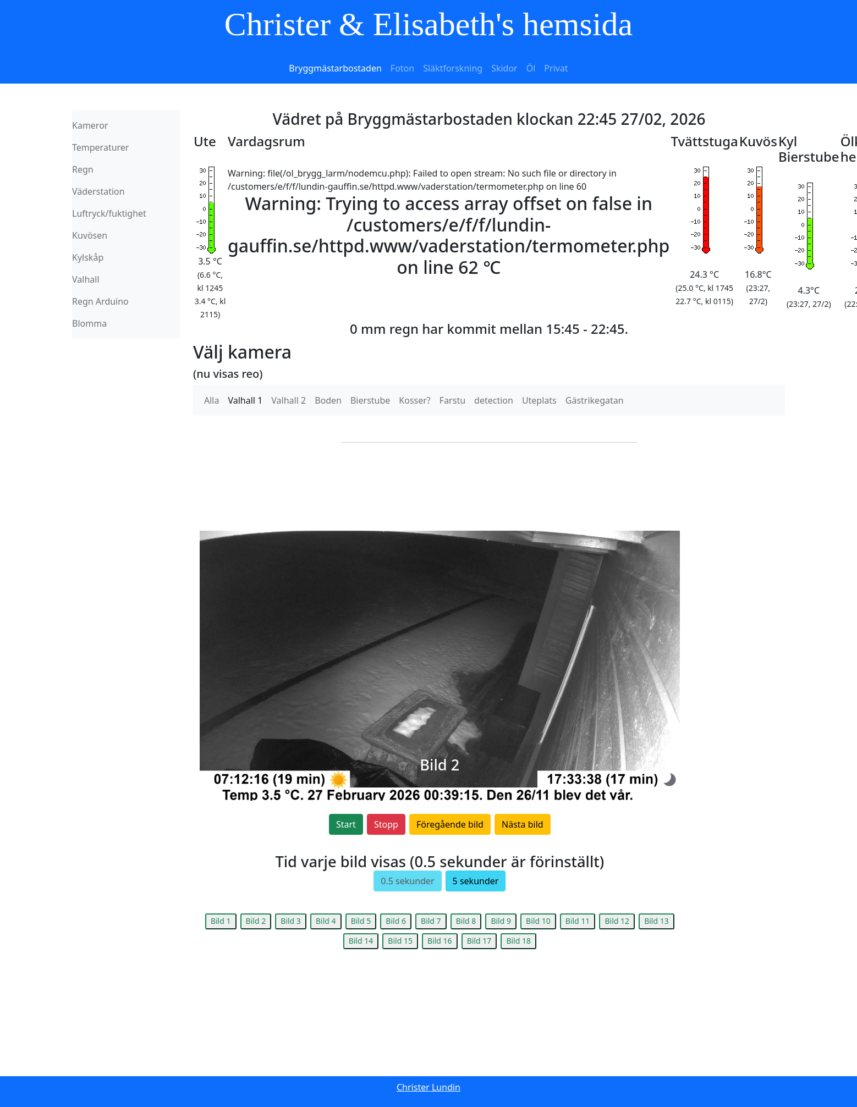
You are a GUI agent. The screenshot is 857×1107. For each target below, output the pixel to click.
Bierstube (370, 400)
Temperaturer (100, 147)
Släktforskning (452, 68)
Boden (328, 400)
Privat (556, 68)
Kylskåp (87, 257)
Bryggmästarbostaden (335, 68)
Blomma (89, 323)
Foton (402, 68)
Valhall (86, 279)
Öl (531, 68)
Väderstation (98, 191)
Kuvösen (89, 235)
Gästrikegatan (594, 400)
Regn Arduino (100, 301)
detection (493, 400)
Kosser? (415, 400)
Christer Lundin (428, 1087)
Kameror (90, 125)
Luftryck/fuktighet (109, 213)
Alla (211, 400)
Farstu (452, 400)
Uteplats (539, 400)
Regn (83, 169)
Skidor (504, 68)
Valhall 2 (288, 400)
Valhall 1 (245, 400)
